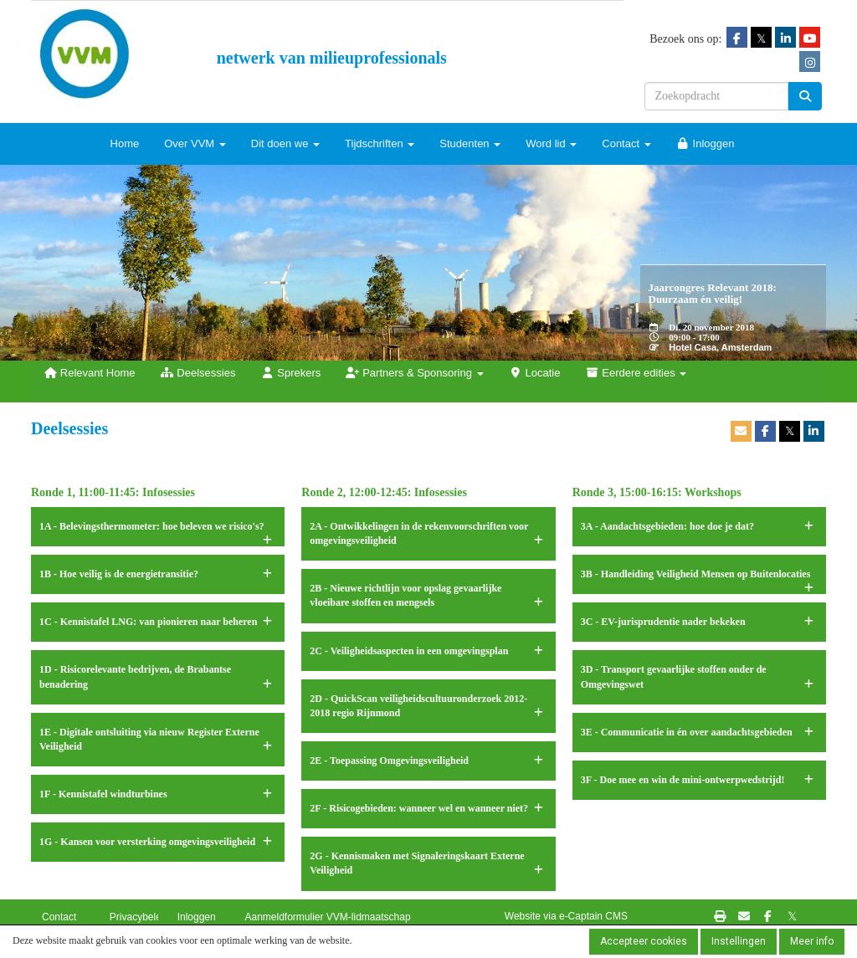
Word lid (551, 143)
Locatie (535, 372)
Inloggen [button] (196, 917)
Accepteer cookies (643, 941)
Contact (626, 143)
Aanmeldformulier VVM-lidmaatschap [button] (327, 917)
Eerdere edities (635, 372)
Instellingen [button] (738, 941)
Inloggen (705, 143)
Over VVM (195, 143)
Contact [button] (59, 917)
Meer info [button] (812, 941)
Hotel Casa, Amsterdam (720, 347)
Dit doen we (285, 143)
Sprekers (290, 372)
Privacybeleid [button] (139, 917)
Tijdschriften (379, 143)
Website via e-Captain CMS (566, 916)
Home (125, 143)
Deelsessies (197, 372)
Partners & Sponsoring (414, 372)
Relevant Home (89, 372)
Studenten (469, 143)
